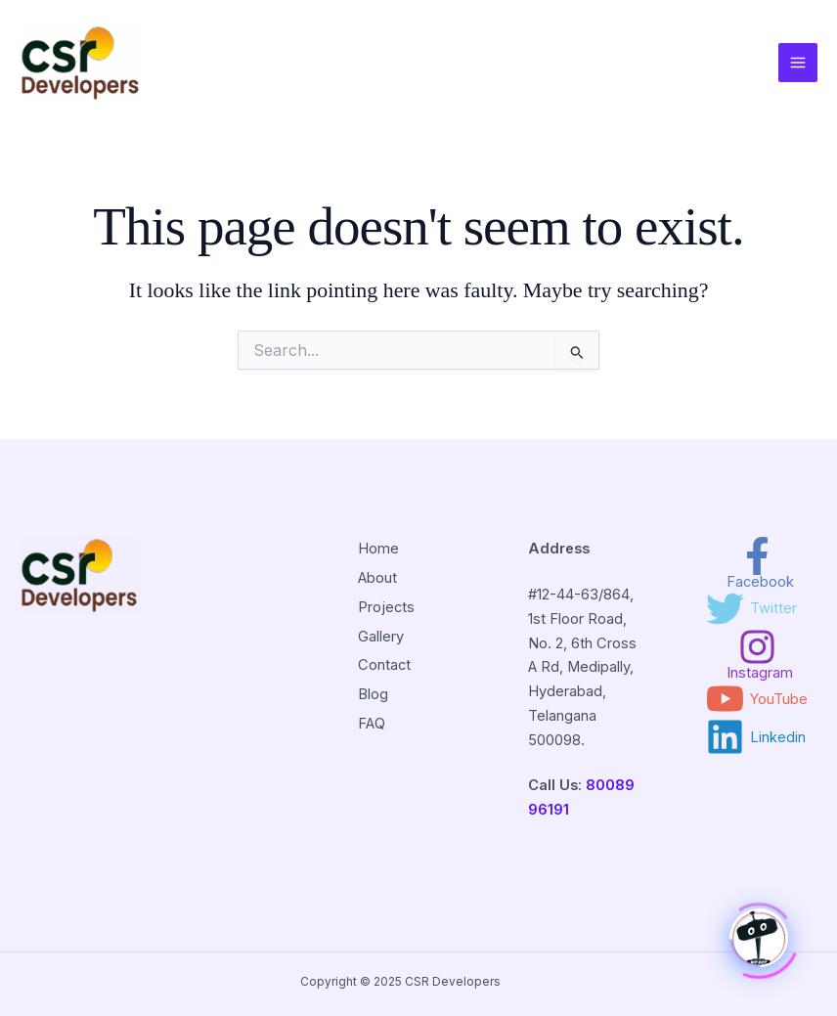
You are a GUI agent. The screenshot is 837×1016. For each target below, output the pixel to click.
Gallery (381, 636)
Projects (386, 607)
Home (378, 548)
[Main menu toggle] (797, 62)
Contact (384, 665)
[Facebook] (757, 563)
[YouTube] (757, 699)
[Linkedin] (756, 737)
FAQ (371, 723)
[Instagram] (757, 654)
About (377, 578)
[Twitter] (751, 609)
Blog (373, 694)
